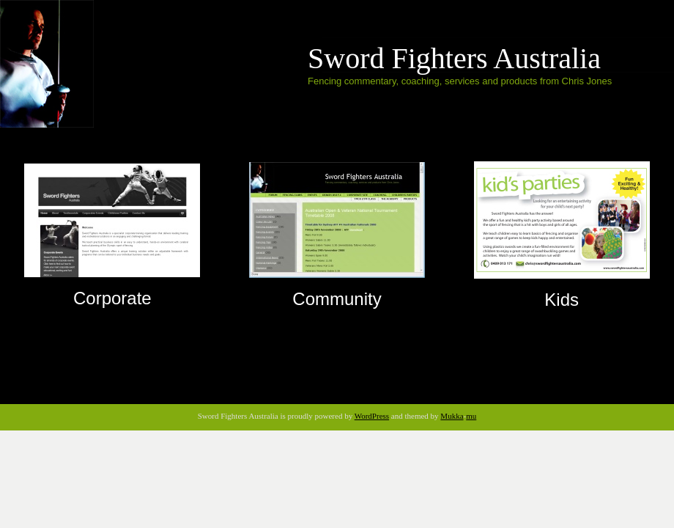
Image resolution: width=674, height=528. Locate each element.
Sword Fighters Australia (454, 58)
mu (471, 415)
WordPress (372, 415)
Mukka (451, 415)
